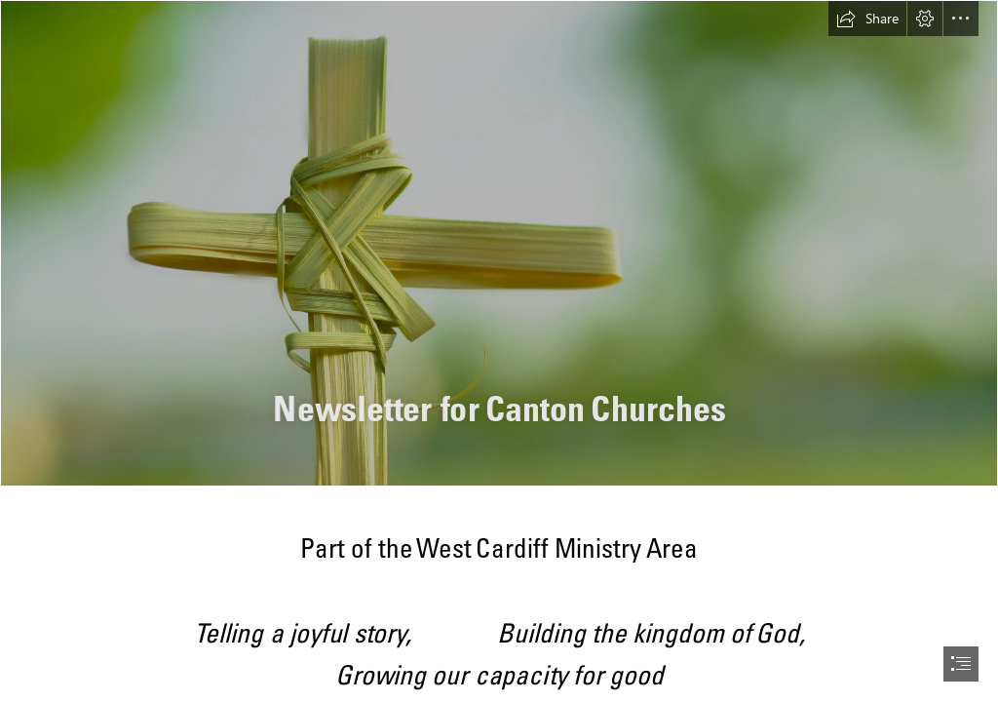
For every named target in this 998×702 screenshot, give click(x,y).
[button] (867, 18)
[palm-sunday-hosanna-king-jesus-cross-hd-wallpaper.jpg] (499, 243)
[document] (499, 351)
